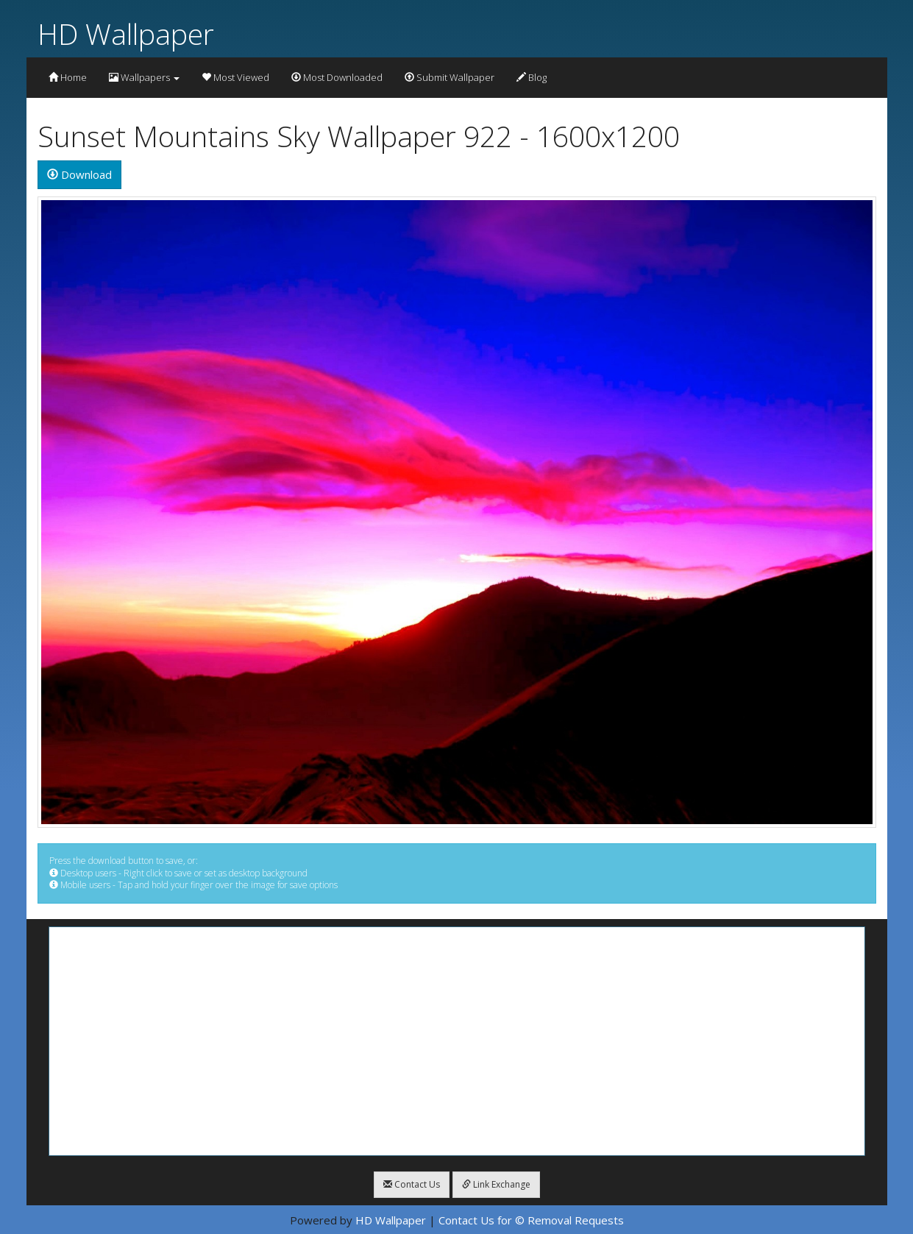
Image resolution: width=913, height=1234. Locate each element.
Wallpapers (144, 77)
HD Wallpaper (126, 33)
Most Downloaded (337, 77)
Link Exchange (496, 1184)
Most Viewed (235, 77)
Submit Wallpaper (449, 77)
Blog (531, 77)
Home (68, 77)
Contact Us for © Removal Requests (531, 1220)
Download (79, 174)
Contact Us (411, 1184)
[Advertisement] (456, 1041)
